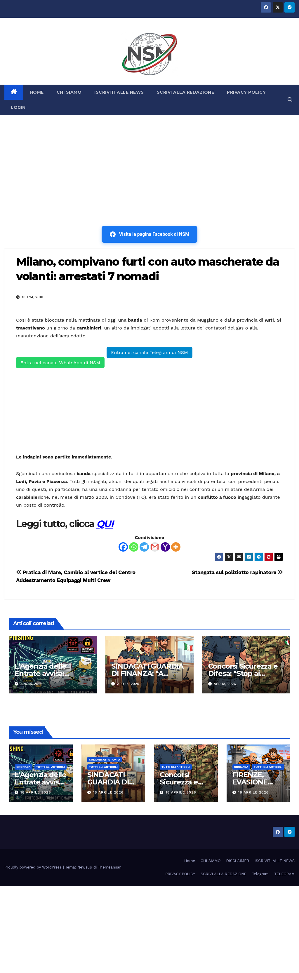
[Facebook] (123, 547)
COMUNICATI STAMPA (104, 759)
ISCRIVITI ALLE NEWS (119, 92)
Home (189, 861)
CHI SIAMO (69, 92)
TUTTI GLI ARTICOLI (50, 766)
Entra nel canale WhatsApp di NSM (60, 362)
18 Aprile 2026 (35, 792)
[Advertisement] (149, 159)
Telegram (260, 874)
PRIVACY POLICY (246, 92)
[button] (290, 99)
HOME (37, 92)
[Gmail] (154, 547)
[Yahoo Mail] (165, 547)
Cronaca (23, 766)
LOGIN (18, 107)
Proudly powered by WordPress (33, 867)
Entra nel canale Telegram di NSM (149, 352)
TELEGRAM (284, 874)
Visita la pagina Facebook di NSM (149, 234)
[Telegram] (144, 547)
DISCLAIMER (237, 861)
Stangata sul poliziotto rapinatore (237, 572)
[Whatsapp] (133, 547)
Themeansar (109, 867)
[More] (175, 547)
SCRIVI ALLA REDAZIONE (185, 92)
